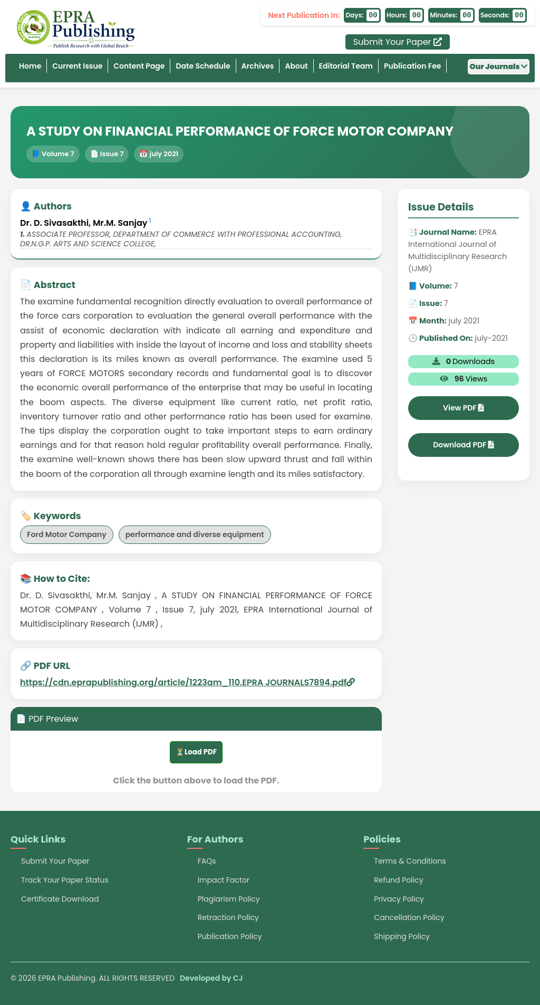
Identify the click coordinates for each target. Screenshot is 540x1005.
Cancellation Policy (409, 917)
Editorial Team (346, 66)
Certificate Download (60, 899)
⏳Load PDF (196, 752)
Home (30, 66)
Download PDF (463, 444)
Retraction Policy (228, 917)
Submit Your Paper (397, 42)
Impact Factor (223, 880)
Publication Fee (412, 66)
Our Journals (498, 66)
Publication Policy (230, 936)
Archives (258, 66)
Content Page (139, 66)
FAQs (207, 861)
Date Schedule (203, 66)
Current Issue (77, 66)
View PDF (463, 408)
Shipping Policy (402, 936)
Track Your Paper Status (65, 880)
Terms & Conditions (410, 861)
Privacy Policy (399, 899)
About (296, 66)
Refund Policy (398, 880)
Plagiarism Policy (229, 899)
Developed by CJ (211, 978)
